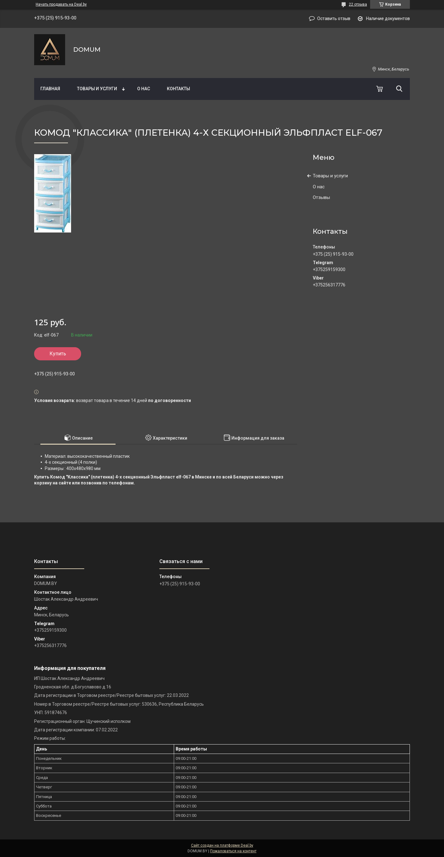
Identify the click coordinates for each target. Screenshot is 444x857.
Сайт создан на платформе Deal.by (222, 845)
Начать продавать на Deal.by (61, 4)
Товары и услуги (97, 88)
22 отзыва (358, 4)
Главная (50, 88)
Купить (57, 354)
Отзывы (321, 197)
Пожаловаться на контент (233, 851)
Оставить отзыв (333, 18)
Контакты (178, 88)
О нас (143, 88)
